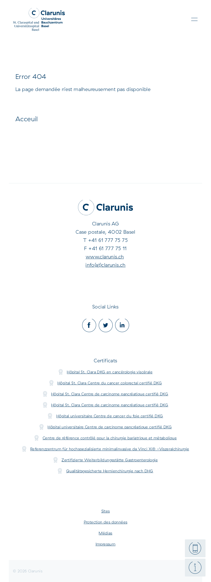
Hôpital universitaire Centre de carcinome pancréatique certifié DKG (110, 426)
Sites (105, 511)
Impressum (106, 544)
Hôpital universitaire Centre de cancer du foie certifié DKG (109, 415)
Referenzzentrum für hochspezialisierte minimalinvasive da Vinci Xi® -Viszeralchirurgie (109, 448)
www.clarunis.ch (105, 256)
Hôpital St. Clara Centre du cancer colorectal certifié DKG (109, 382)
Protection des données (105, 522)
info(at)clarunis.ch (105, 265)
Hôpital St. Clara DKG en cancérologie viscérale (109, 371)
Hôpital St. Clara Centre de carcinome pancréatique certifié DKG (109, 393)
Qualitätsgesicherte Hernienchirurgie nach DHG (109, 470)
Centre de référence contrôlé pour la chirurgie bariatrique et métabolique (110, 437)
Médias (105, 533)
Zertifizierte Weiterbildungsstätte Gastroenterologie (110, 459)
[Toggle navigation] (194, 19)
